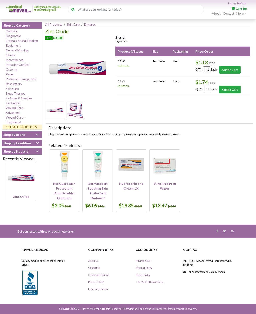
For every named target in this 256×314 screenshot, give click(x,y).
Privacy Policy (96, 282)
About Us (93, 260)
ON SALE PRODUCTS (21, 127)
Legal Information (98, 289)
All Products (53, 24)
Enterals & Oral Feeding (22, 40)
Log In (231, 3)
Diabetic (12, 31)
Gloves (10, 55)
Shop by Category (16, 25)
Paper (10, 74)
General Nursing (17, 50)
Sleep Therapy (15, 93)
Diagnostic (13, 36)
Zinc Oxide (21, 196)
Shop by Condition (21, 143)
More (240, 13)
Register (241, 3)
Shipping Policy (144, 267)
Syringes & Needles (19, 98)
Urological (13, 103)
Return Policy (143, 275)
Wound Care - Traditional (15, 119)
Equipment (13, 45)
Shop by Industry (21, 151)
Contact (228, 13)
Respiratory (14, 84)
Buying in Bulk (143, 260)
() (239, 8)
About (216, 13)
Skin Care (12, 88)
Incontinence (14, 60)
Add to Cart (230, 70)
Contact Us (94, 267)
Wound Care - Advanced (15, 110)
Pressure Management (21, 79)
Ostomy (11, 69)
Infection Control (17, 64)
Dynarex (90, 24)
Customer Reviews (98, 275)
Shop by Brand (21, 134)
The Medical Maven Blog (149, 282)
